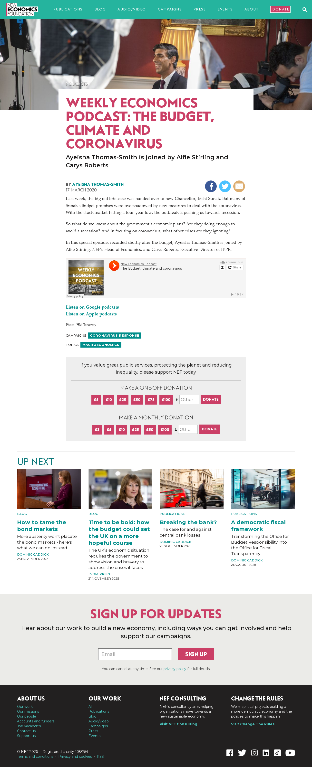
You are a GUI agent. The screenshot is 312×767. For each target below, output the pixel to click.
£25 (122, 400)
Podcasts (77, 84)
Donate (280, 9)
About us (31, 698)
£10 (109, 400)
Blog (100, 9)
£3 (97, 429)
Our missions (28, 711)
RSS (100, 756)
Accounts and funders (35, 721)
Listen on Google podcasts (92, 307)
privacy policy (175, 669)
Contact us (26, 731)
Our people (26, 716)
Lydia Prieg (99, 574)
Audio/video (131, 9)
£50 (136, 400)
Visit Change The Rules (252, 724)
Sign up (196, 654)
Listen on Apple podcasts (91, 314)
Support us (26, 736)
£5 (96, 400)
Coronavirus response (114, 335)
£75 (151, 400)
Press (200, 9)
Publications (68, 9)
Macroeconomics (100, 345)
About (251, 9)
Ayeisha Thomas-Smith (98, 184)
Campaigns (170, 9)
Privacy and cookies (75, 756)
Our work (25, 706)
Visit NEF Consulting (178, 724)
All (90, 706)
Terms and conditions (35, 756)
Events (225, 9)
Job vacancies (29, 726)
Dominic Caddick (33, 554)
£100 (166, 400)
